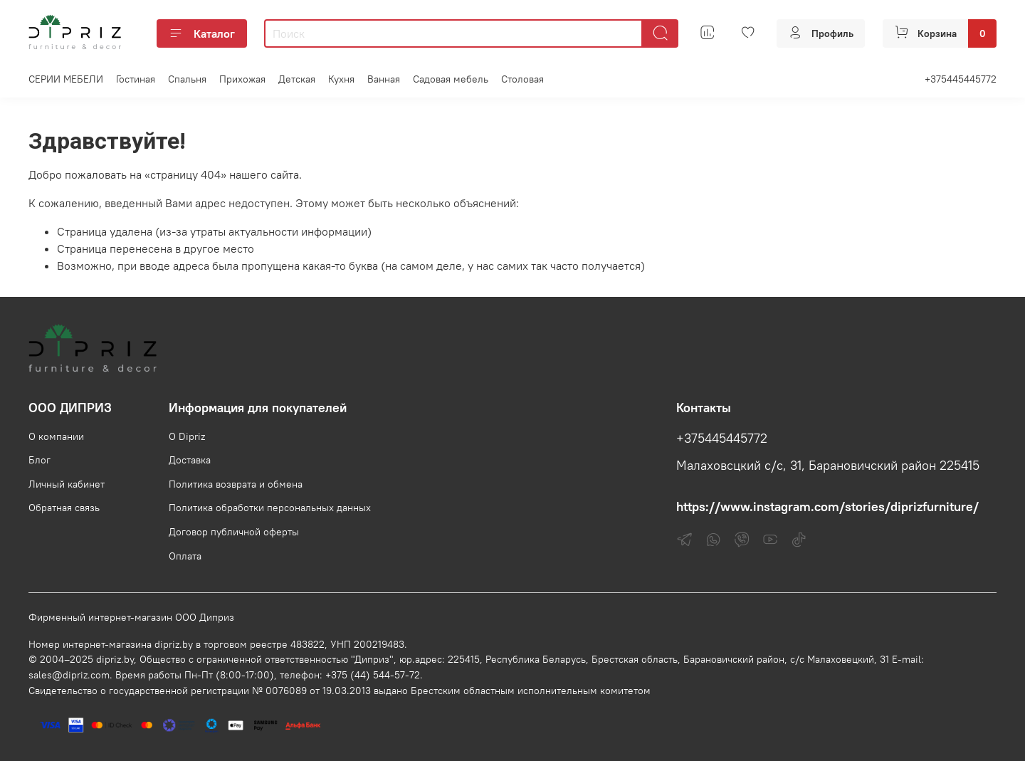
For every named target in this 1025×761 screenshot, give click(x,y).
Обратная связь (64, 507)
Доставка (190, 459)
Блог (39, 459)
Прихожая (242, 79)
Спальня (187, 79)
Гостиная (135, 79)
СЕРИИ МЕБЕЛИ (65, 79)
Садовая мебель (450, 79)
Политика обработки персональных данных (270, 507)
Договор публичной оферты (234, 531)
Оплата (185, 556)
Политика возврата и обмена (236, 484)
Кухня (341, 79)
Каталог (202, 33)
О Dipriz (187, 436)
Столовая (522, 79)
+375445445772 (961, 79)
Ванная (383, 79)
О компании (56, 436)
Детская (296, 79)
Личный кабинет (66, 484)
